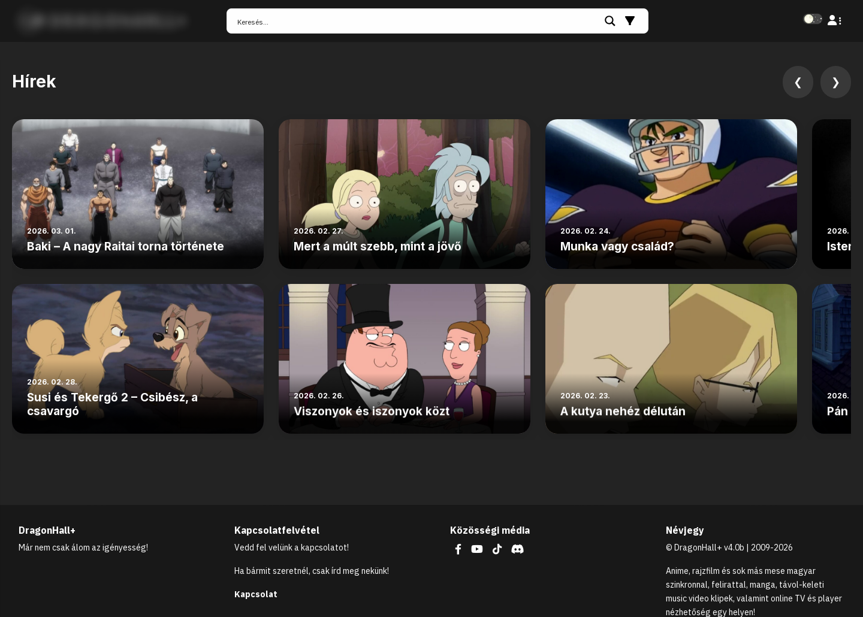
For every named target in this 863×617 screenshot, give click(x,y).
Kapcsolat (255, 594)
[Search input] (416, 21)
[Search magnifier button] (610, 21)
